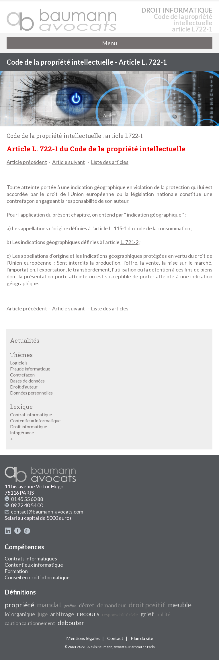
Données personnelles (31, 392)
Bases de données (27, 380)
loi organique (20, 614)
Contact (115, 638)
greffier (70, 606)
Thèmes (21, 354)
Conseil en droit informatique (37, 577)
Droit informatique (28, 426)
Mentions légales (83, 638)
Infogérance (22, 432)
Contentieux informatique (35, 420)
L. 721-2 (129, 242)
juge (43, 614)
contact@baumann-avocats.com (47, 511)
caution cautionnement (30, 623)
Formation (16, 571)
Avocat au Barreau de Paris (134, 647)
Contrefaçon (22, 374)
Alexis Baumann (99, 647)
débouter (71, 623)
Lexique (21, 406)
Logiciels (19, 362)
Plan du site (142, 638)
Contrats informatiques (31, 558)
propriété (19, 604)
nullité (163, 614)
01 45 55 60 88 (27, 499)
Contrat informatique (31, 414)
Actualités (24, 340)
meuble (179, 604)
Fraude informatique (30, 368)
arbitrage (62, 614)
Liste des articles (109, 162)
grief (147, 614)
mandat (49, 604)
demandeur (111, 605)
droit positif (147, 604)
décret (86, 605)
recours (88, 614)
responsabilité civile (120, 614)
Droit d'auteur (24, 386)
